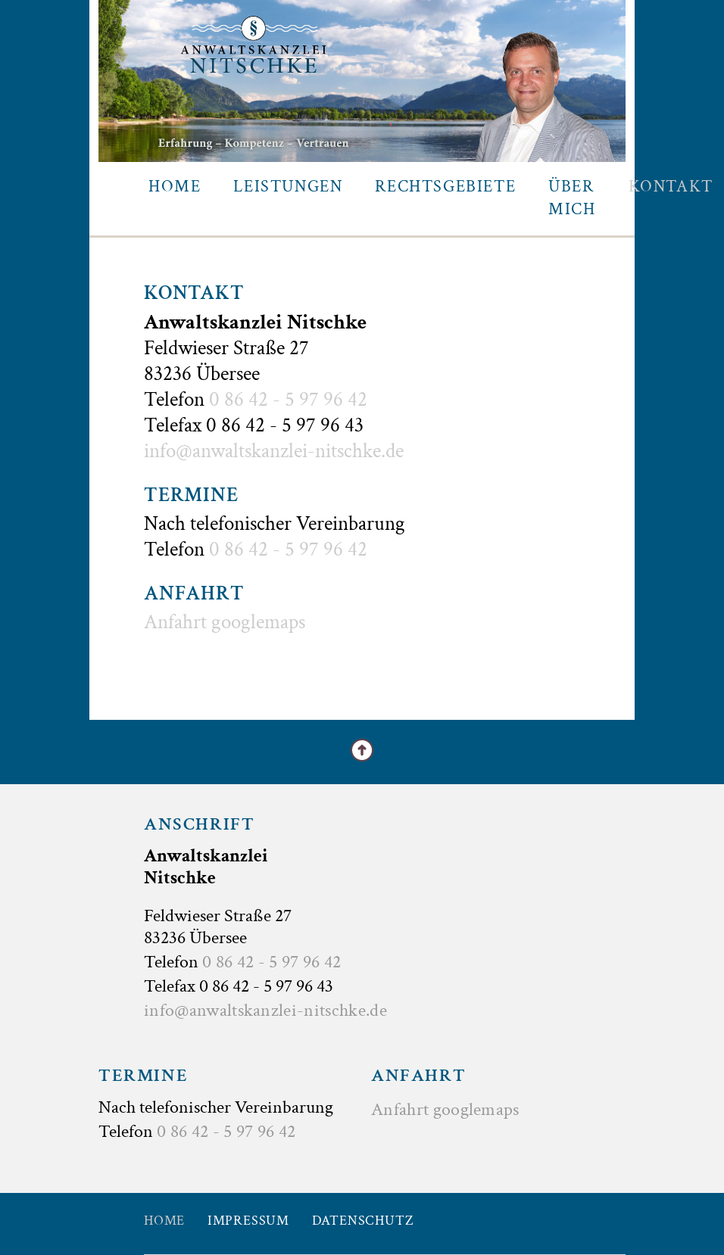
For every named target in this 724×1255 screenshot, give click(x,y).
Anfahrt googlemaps (224, 622)
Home (174, 187)
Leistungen (287, 187)
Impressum (248, 1220)
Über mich (571, 198)
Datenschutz (363, 1220)
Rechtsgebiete (445, 187)
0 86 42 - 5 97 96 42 (288, 399)
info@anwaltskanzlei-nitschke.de (274, 451)
